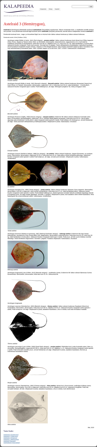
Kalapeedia (43, 9)
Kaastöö (57, 9)
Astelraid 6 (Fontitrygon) (11, 434)
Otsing (50, 9)
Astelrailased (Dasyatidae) (12, 442)
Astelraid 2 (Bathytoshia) (11, 439)
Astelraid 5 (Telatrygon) (11, 436)
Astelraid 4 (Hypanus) (10, 438)
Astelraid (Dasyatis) (10, 441)
